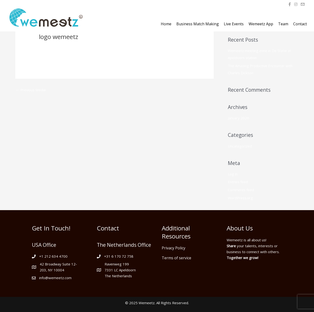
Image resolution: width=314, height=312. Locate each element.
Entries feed (238, 182)
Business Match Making (197, 23)
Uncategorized (240, 146)
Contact (300, 23)
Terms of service (176, 257)
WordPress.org (240, 197)
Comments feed (241, 189)
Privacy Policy (173, 248)
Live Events (234, 23)
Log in (233, 174)
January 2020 (238, 118)
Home (166, 23)
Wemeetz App (261, 23)
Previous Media (31, 89)
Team (283, 23)
